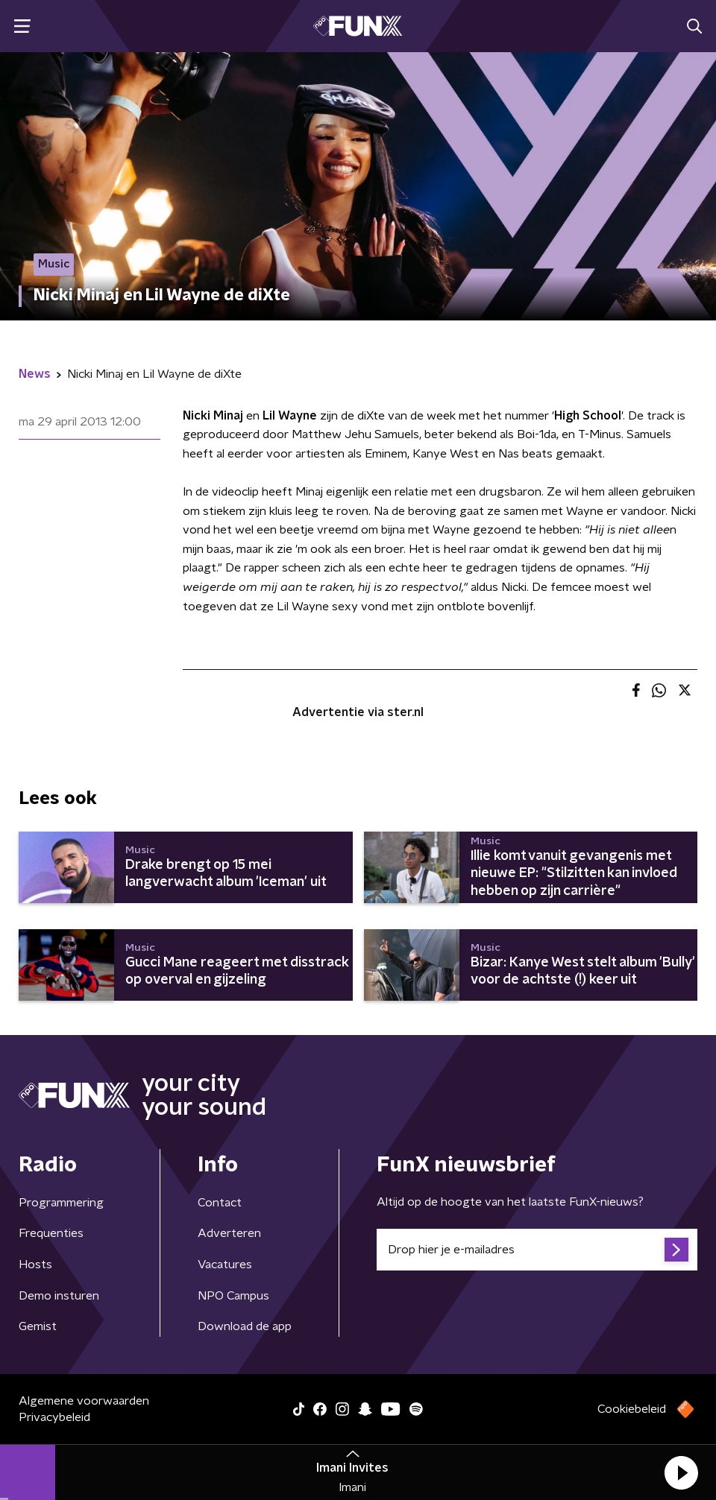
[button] (681, 1472)
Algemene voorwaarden (84, 1401)
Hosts (35, 1264)
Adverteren (229, 1233)
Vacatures (225, 1264)
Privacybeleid (54, 1417)
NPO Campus (233, 1296)
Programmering (61, 1203)
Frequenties (51, 1233)
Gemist (38, 1326)
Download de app (245, 1326)
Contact (220, 1203)
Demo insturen (59, 1296)
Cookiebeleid (631, 1409)
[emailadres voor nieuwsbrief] (537, 1249)
